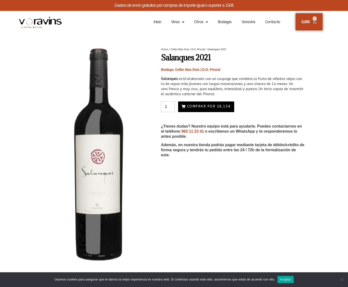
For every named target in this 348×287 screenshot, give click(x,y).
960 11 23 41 (192, 131)
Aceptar (285, 279)
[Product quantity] (168, 106)
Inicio (157, 22)
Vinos (177, 22)
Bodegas (225, 22)
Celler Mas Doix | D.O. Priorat (188, 49)
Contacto (272, 22)
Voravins (248, 22)
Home (164, 49)
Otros (201, 22)
